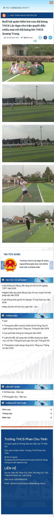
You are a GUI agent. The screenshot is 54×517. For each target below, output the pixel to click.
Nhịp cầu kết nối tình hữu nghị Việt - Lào (20, 309)
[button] (50, 37)
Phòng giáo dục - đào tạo (15, 396)
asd (5, 321)
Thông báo (9, 315)
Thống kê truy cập (13, 403)
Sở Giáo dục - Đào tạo (13, 392)
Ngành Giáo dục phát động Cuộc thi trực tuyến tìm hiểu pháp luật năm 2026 (26, 296)
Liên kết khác (10, 386)
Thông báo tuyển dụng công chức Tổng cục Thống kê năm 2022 (26, 346)
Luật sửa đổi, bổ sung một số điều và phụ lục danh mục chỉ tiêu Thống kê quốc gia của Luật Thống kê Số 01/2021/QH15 (26, 339)
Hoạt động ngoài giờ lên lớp (23, 15)
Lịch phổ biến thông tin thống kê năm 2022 (22, 333)
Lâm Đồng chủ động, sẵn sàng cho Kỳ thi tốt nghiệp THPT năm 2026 (25, 289)
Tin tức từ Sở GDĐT (14, 280)
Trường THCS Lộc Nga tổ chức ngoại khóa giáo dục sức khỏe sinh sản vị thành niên (34, 264)
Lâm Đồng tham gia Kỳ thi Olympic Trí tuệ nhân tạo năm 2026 (26, 303)
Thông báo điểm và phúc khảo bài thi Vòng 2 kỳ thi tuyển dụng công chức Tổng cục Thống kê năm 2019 (26, 327)
